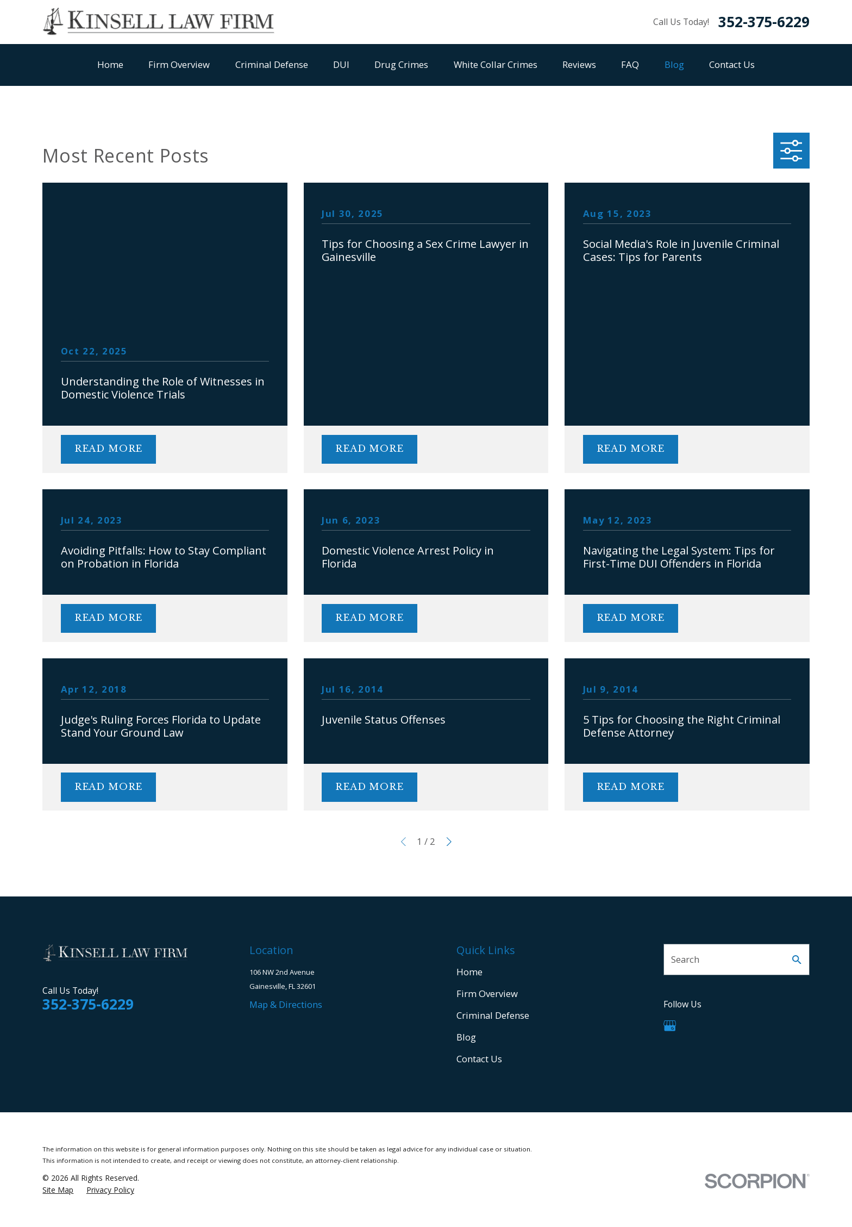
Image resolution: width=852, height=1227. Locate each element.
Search (685, 959)
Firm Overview (487, 993)
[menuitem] (57, 1190)
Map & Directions (285, 1004)
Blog (466, 1037)
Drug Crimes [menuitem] (401, 64)
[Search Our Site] (796, 959)
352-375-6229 (764, 22)
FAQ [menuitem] (630, 64)
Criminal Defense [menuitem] (271, 64)
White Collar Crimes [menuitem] (495, 64)
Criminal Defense (492, 1015)
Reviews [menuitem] (579, 64)
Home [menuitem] (110, 64)
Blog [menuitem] (674, 64)
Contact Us (479, 1058)
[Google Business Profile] (669, 1025)
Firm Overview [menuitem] (179, 64)
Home (469, 972)
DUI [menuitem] (341, 64)
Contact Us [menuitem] (732, 64)
